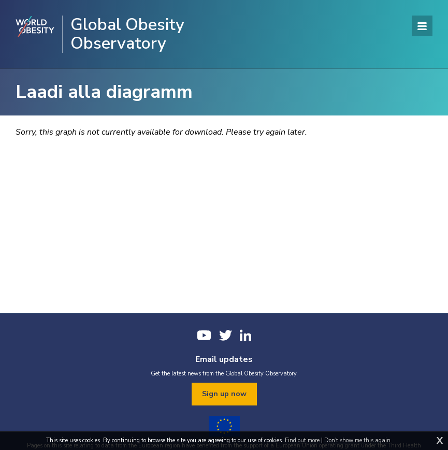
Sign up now (224, 394)
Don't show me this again (357, 440)
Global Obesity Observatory (127, 34)
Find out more (302, 440)
